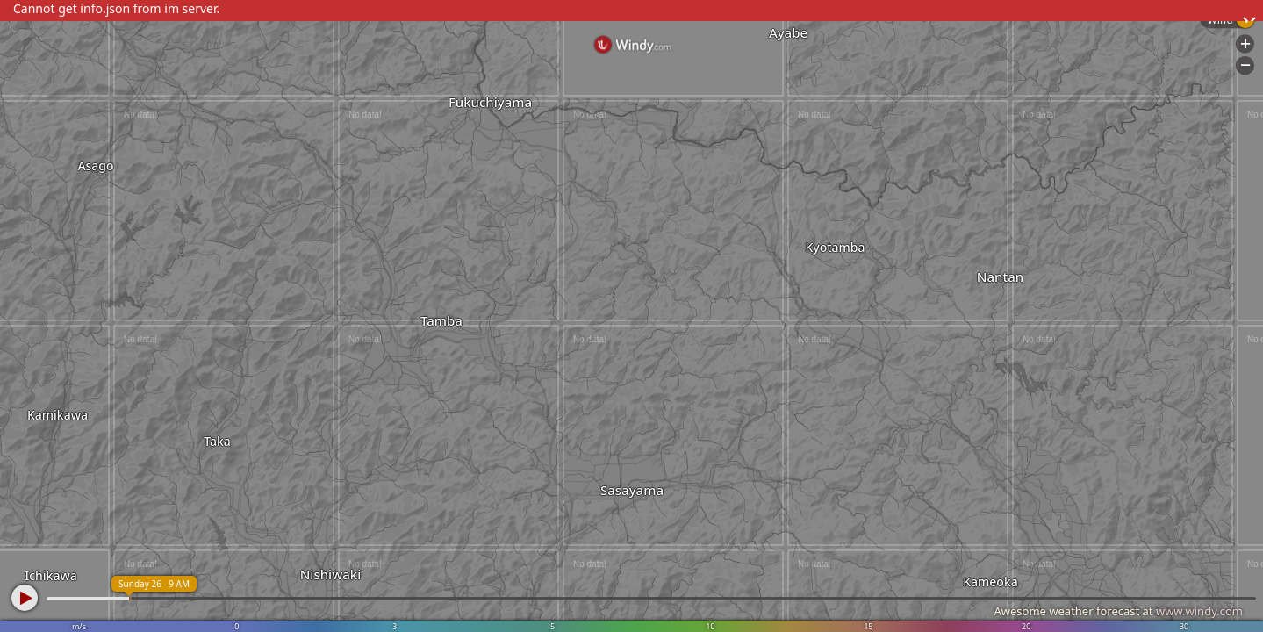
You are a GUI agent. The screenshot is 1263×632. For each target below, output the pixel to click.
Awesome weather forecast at (1118, 611)
